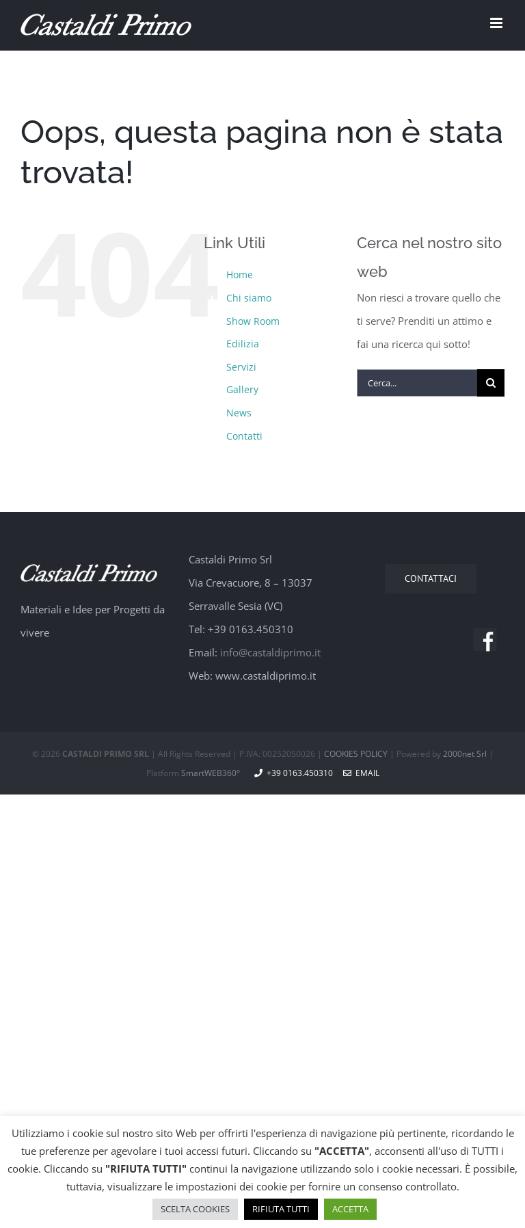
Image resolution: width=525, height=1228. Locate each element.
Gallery (242, 389)
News (239, 412)
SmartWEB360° (210, 773)
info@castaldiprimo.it (270, 652)
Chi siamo (248, 297)
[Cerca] (490, 383)
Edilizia (242, 343)
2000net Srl (465, 754)
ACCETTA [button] (350, 1209)
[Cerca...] (417, 383)
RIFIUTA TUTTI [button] (281, 1209)
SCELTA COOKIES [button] (195, 1209)
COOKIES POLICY (356, 754)
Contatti (244, 435)
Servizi (241, 366)
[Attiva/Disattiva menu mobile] (497, 23)
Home (239, 274)
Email (361, 773)
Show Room (253, 321)
